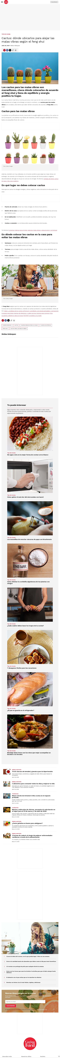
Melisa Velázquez (15, 45)
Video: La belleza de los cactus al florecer (16, 311)
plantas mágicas (7, 325)
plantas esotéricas (46, 325)
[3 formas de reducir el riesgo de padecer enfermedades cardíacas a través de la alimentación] (6, 835)
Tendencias (15, 793)
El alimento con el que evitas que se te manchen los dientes (23, 977)
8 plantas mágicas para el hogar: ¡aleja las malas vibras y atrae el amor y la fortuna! (33, 230)
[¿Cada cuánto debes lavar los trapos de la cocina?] (30, 605)
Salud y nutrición (16, 769)
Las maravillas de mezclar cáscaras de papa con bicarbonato (29, 539)
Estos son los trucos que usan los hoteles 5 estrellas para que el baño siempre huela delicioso (31, 972)
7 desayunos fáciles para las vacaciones (21, 668)
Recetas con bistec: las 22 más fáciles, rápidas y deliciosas (23, 982)
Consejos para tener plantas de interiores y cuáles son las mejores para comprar (26, 313)
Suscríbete (54, 2)
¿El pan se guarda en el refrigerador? (20, 710)
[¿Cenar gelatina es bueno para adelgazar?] (6, 823)
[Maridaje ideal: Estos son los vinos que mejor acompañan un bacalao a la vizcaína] (30, 732)
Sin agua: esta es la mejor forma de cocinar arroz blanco (27, 455)
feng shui (5, 328)
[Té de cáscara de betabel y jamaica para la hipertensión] (6, 771)
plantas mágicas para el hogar (29, 325)
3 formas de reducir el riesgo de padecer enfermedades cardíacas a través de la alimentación (32, 836)
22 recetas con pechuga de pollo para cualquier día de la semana (25, 966)
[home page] (6, 2)
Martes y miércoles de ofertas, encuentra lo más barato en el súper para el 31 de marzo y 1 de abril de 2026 (33, 810)
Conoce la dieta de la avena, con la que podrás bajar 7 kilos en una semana (27, 956)
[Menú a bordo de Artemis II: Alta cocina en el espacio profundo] (6, 796)
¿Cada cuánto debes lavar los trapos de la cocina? (25, 626)
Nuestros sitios (26, 1056)
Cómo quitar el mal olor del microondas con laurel (25, 497)
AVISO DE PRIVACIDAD (42, 1009)
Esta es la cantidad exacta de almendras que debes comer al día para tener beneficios (31, 961)
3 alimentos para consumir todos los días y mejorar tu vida (33, 783)
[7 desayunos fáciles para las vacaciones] (30, 647)
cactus (16, 325)
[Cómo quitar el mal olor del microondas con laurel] (30, 476)
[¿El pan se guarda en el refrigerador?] (30, 689)
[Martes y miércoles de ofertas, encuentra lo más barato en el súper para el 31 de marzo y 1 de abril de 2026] (6, 809)
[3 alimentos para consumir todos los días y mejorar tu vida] (6, 784)
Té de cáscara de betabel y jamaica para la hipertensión (32, 771)
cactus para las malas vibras (19, 328)
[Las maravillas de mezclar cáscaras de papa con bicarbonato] (30, 518)
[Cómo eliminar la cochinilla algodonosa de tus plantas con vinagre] (30, 561)
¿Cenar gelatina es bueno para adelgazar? (27, 823)
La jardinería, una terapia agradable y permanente (43, 311)
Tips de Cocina (6, 34)
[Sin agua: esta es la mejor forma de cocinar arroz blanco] (30, 434)
